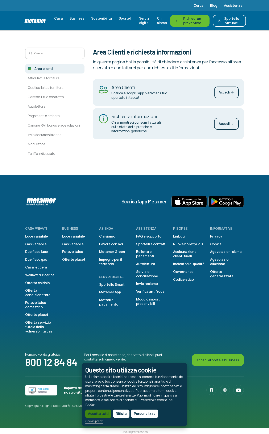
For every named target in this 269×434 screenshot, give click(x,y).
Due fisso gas (36, 259)
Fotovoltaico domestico (35, 304)
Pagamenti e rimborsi (44, 116)
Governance (183, 271)
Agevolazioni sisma (226, 251)
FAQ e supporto (148, 236)
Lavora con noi (111, 244)
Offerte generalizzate (221, 273)
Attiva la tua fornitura (43, 78)
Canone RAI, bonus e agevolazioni (54, 125)
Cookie (216, 244)
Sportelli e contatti (151, 244)
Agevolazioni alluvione (220, 261)
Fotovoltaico (72, 251)
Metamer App (110, 292)
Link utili (179, 236)
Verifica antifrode (150, 291)
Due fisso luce (36, 251)
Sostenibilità (101, 18)
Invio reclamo (147, 283)
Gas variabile (36, 244)
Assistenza (233, 5)
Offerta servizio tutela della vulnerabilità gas (39, 327)
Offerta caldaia (37, 282)
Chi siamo (162, 20)
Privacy (216, 236)
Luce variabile (36, 236)
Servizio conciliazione (147, 273)
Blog (213, 5)
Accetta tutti (90, 412)
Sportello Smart (112, 284)
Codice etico (183, 279)
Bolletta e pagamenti (145, 253)
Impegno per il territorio (110, 261)
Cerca (198, 5)
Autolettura (36, 106)
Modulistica (36, 144)
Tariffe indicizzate (41, 153)
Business (77, 18)
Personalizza (137, 412)
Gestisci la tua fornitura (45, 87)
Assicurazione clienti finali (184, 253)
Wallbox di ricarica (39, 275)
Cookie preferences (134, 432)
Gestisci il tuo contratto (46, 97)
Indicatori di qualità (188, 264)
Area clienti (43, 68)
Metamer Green (112, 251)
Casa (58, 18)
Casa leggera (36, 267)
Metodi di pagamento (108, 302)
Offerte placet (36, 314)
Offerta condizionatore (37, 292)
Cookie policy (86, 420)
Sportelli (125, 18)
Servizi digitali (144, 20)
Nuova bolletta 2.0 (188, 244)
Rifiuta (113, 412)
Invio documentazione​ (45, 134)
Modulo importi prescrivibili (148, 301)
